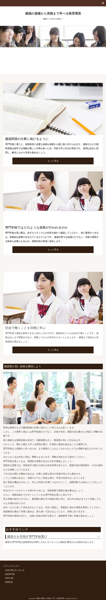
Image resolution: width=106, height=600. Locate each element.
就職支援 (9, 582)
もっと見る (53, 161)
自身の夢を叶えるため (14, 570)
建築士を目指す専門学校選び (27, 536)
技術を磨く (10, 578)
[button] (53, 3)
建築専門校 (10, 574)
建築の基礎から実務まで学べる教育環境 (53, 13)
